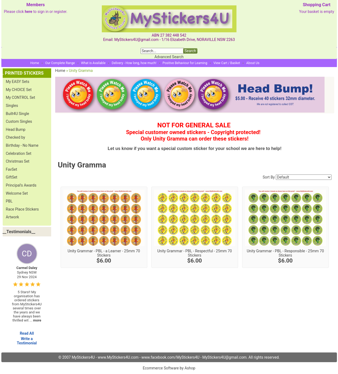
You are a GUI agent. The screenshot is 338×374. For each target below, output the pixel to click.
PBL (9, 201)
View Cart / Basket (226, 63)
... (35, 320)
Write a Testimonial (27, 341)
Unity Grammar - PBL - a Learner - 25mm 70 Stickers (104, 253)
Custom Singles (19, 121)
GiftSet (12, 177)
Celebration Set (19, 153)
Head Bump (16, 129)
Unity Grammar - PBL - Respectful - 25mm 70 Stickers (194, 253)
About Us (252, 63)
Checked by (15, 137)
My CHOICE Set (19, 90)
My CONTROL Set (20, 97)
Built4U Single (17, 113)
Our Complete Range (60, 63)
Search (190, 51)
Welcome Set (17, 193)
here (28, 11)
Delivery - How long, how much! (134, 63)
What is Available (93, 63)
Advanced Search (168, 57)
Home (34, 63)
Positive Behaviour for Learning (185, 63)
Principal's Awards (21, 185)
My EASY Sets (17, 81)
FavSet (11, 169)
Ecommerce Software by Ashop (169, 368)
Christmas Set (18, 161)
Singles (12, 105)
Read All (27, 333)
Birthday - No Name (22, 145)
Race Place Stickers (22, 209)
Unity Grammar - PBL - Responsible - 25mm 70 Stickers (285, 253)
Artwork (12, 217)
